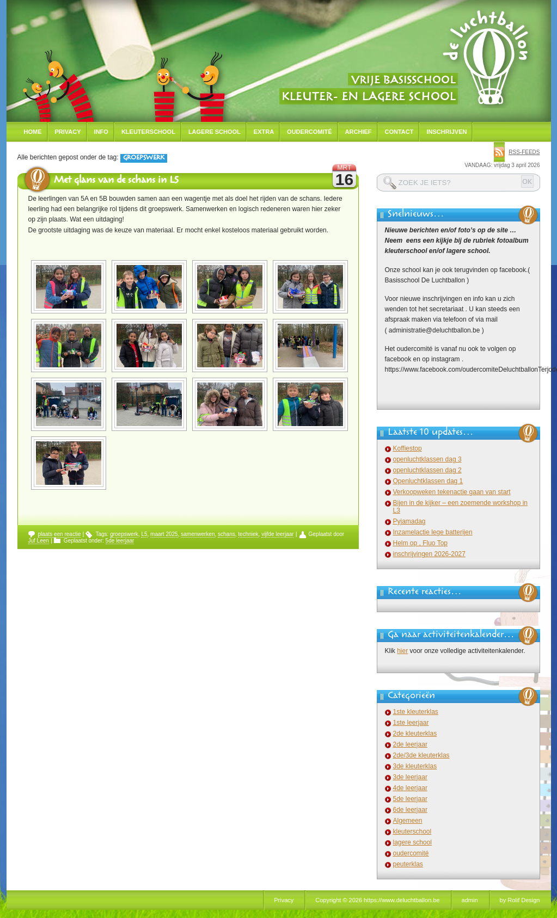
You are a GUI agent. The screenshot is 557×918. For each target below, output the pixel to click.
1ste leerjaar (411, 722)
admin (470, 900)
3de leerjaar (410, 777)
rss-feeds (524, 152)
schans (226, 534)
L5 (144, 534)
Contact (399, 131)
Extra (264, 131)
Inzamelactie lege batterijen (433, 532)
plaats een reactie (59, 534)
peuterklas (408, 864)
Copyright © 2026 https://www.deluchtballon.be (377, 900)
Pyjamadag (409, 521)
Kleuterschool (148, 131)
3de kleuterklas (415, 766)
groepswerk (124, 534)
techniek (248, 534)
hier (402, 651)
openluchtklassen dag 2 (427, 470)
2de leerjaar (410, 744)
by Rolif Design (520, 900)
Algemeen (408, 820)
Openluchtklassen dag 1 (428, 481)
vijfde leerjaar (277, 534)
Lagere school (214, 131)
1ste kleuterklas (415, 712)
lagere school (412, 842)
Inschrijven (446, 131)
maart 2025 (164, 534)
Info (101, 131)
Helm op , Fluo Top (420, 543)
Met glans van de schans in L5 (116, 181)
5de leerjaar (120, 541)
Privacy (68, 131)
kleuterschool (412, 831)
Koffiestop (407, 448)
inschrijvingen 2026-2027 (429, 554)
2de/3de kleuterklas (421, 755)
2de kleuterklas (415, 733)
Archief (358, 131)
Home (33, 131)
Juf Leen (38, 541)
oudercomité (411, 853)
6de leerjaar (410, 810)
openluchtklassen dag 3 (427, 459)
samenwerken (198, 534)
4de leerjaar (410, 788)
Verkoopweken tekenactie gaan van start (452, 492)
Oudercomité (309, 131)
